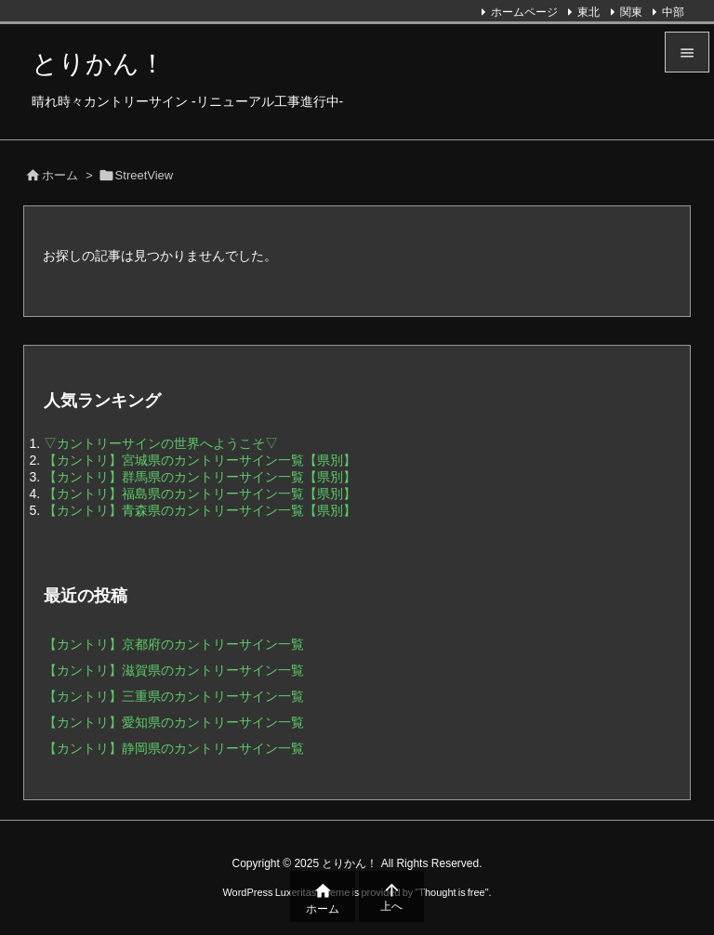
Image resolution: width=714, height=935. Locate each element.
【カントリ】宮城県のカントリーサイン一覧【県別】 (200, 460)
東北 (588, 12)
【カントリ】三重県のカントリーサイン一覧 (174, 696)
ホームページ (524, 12)
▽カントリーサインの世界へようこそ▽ (161, 443)
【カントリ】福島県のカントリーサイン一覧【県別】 (200, 493)
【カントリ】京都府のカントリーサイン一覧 (174, 644)
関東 (631, 12)
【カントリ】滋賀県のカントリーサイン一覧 (174, 670)
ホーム (60, 175)
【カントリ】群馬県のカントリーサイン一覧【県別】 (200, 476)
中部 (673, 12)
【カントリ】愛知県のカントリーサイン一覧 (174, 722)
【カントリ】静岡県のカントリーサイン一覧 (174, 748)
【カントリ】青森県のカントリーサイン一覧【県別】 (200, 510)
